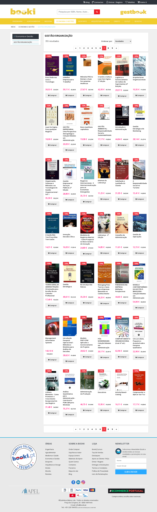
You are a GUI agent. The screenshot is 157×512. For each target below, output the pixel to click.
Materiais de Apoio (75, 459)
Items (142, 2)
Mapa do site (73, 471)
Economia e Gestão (65, 21)
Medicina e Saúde (52, 455)
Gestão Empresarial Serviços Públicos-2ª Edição (67, 185)
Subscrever (130, 471)
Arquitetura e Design (100, 21)
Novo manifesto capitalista (86, 128)
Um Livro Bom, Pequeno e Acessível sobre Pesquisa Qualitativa (139, 343)
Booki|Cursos (97, 449)
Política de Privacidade (100, 471)
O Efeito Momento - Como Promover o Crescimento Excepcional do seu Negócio (52, 397)
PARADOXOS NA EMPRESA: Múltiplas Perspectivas (121, 288)
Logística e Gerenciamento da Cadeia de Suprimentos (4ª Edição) (121, 81)
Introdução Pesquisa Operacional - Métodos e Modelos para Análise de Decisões (68, 344)
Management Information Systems (50, 340)
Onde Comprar (74, 449)
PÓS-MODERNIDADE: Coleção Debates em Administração (104, 343)
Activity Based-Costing (121, 393)
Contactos (97, 2)
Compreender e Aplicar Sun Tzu (139, 393)
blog (87, 2)
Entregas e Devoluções (100, 465)
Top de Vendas (97, 452)
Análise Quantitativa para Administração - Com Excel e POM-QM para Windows (69, 398)
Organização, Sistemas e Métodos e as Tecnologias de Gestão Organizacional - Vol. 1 (51, 187)
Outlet (127, 21)
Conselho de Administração (121, 236)
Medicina (48, 21)
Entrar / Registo (114, 2)
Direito (117, 21)
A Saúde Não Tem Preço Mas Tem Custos (51, 237)
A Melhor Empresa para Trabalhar (68, 79)
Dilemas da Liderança (102, 181)
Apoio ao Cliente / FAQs (100, 459)
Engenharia (17, 21)
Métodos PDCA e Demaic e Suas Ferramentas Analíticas (86, 80)
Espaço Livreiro (74, 455)
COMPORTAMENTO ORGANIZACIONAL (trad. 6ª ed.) (122, 341)
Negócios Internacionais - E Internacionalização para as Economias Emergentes (88, 186)
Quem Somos (74, 462)
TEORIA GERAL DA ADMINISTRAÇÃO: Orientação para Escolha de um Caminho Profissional (52, 290)
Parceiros (72, 468)
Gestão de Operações (137, 235)
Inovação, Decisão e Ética (69, 235)
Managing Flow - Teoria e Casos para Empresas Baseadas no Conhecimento (104, 289)
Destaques (96, 455)
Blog (70, 474)
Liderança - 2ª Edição (103, 236)
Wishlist (130, 2)
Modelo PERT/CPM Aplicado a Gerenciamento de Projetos (86, 342)
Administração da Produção (86, 393)
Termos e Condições (99, 468)
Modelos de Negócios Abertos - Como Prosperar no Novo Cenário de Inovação (87, 239)
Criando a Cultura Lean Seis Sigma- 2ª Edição (105, 79)
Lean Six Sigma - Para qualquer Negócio (51, 129)
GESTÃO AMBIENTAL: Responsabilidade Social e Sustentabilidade (105, 130)
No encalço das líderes (86, 286)
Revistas (138, 21)
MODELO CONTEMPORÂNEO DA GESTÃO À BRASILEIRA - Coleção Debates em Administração (140, 291)
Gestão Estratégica (67, 285)
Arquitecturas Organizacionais (139, 78)
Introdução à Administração (121, 128)
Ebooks (48, 471)
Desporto (82, 21)
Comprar (52, 95)
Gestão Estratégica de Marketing (138, 128)
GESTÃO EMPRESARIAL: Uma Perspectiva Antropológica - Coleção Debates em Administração (69, 133)
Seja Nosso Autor (75, 452)
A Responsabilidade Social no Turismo (140, 184)
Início (13, 27)
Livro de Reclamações (100, 474)
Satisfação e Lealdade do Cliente (120, 183)
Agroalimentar (33, 21)
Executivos (102, 392)
